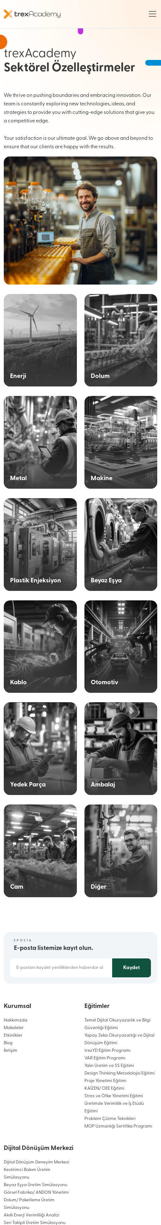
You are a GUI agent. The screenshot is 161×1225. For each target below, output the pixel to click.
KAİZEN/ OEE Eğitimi (104, 1088)
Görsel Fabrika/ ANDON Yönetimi (36, 1192)
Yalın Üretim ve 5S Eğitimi (109, 1065)
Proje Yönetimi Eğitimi (105, 1081)
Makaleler (14, 1028)
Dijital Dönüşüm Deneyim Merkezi (36, 1162)
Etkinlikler (13, 1035)
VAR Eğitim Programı (104, 1058)
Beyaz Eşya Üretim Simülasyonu (35, 1185)
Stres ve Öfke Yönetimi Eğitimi (113, 1096)
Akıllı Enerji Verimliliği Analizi (31, 1215)
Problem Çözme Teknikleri (109, 1118)
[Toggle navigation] (152, 14)
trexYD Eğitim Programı (107, 1050)
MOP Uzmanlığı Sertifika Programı (118, 1126)
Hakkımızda (15, 1020)
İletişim (10, 1050)
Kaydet (131, 967)
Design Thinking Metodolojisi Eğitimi (119, 1073)
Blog (8, 1043)
